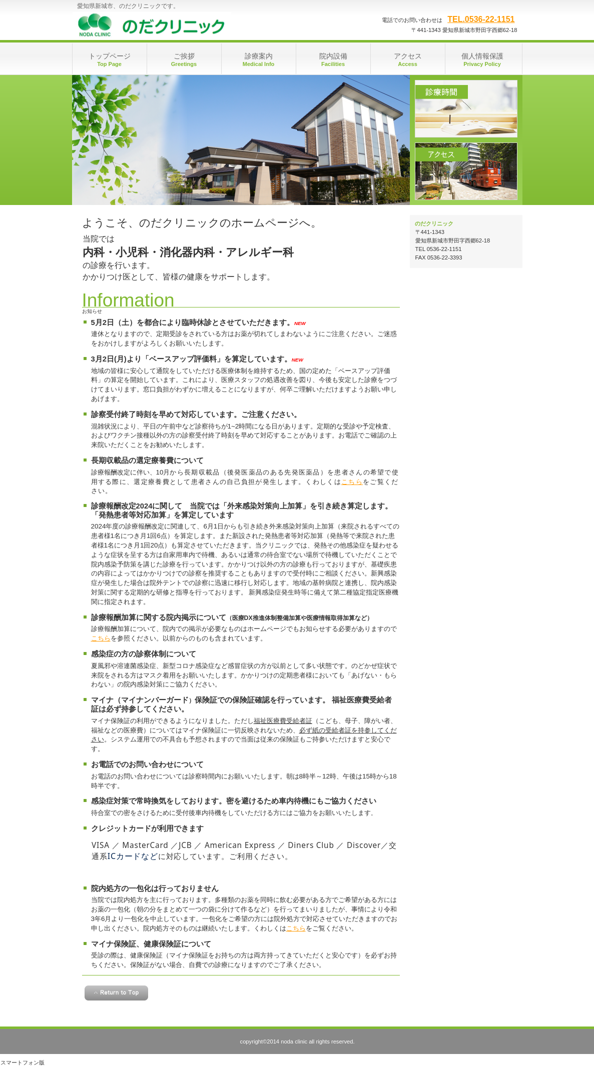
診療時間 (466, 109)
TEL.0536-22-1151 (480, 19)
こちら (352, 482)
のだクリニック (172, 25)
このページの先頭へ (116, 993)
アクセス (466, 171)
